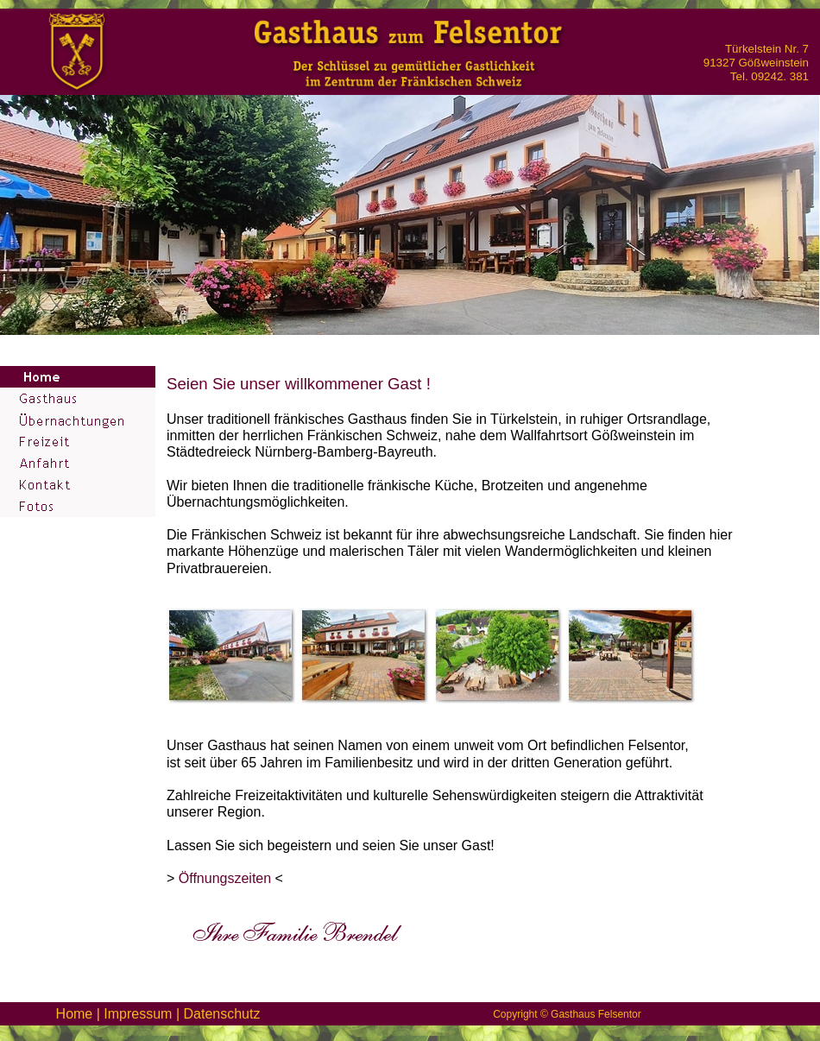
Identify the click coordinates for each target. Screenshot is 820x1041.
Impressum (138, 1013)
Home (74, 1013)
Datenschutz (221, 1013)
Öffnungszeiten (225, 878)
